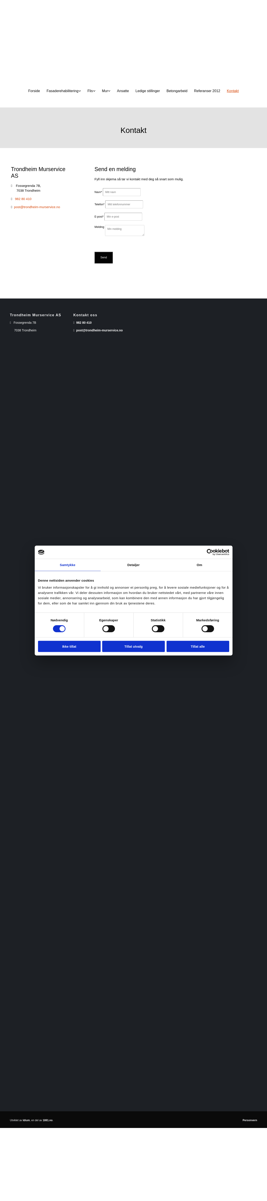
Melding (99, 227)
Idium (26, 1120)
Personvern (250, 1120)
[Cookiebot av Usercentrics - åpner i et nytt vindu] (210, 552)
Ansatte (123, 91)
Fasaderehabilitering (62, 91)
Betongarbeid (177, 91)
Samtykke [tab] (67, 565)
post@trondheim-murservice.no (37, 207)
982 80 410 (23, 199)
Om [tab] (199, 565)
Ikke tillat (69, 646)
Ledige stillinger (148, 91)
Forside (34, 91)
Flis (90, 91)
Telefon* (99, 204)
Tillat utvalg (133, 646)
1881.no (48, 1120)
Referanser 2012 (207, 91)
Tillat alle (198, 646)
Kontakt (233, 91)
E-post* (99, 216)
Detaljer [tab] (133, 565)
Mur (105, 91)
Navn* (98, 192)
